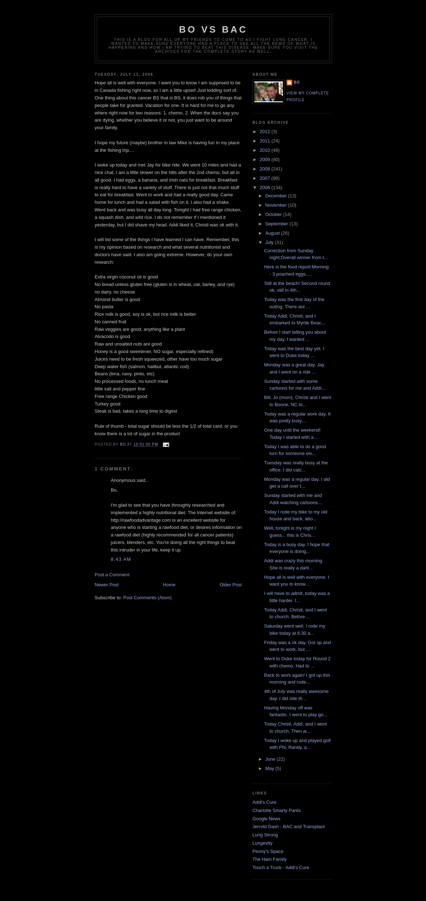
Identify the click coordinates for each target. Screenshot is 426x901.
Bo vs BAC (213, 29)
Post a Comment (112, 574)
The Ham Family (269, 859)
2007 (265, 178)
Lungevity (262, 843)
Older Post (231, 584)
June (271, 759)
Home (169, 584)
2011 (265, 141)
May (270, 768)
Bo (297, 82)
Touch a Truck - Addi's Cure (280, 867)
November (276, 205)
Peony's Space (267, 851)
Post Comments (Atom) (147, 597)
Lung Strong (265, 834)
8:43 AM (121, 559)
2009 (265, 159)
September (277, 223)
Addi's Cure (264, 802)
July (270, 242)
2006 (265, 187)
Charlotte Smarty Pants (276, 810)
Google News (266, 818)
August (273, 233)
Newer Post (107, 584)
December (276, 195)
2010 (265, 150)
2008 (265, 169)
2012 (265, 131)
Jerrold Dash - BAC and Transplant (288, 826)
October (274, 214)
